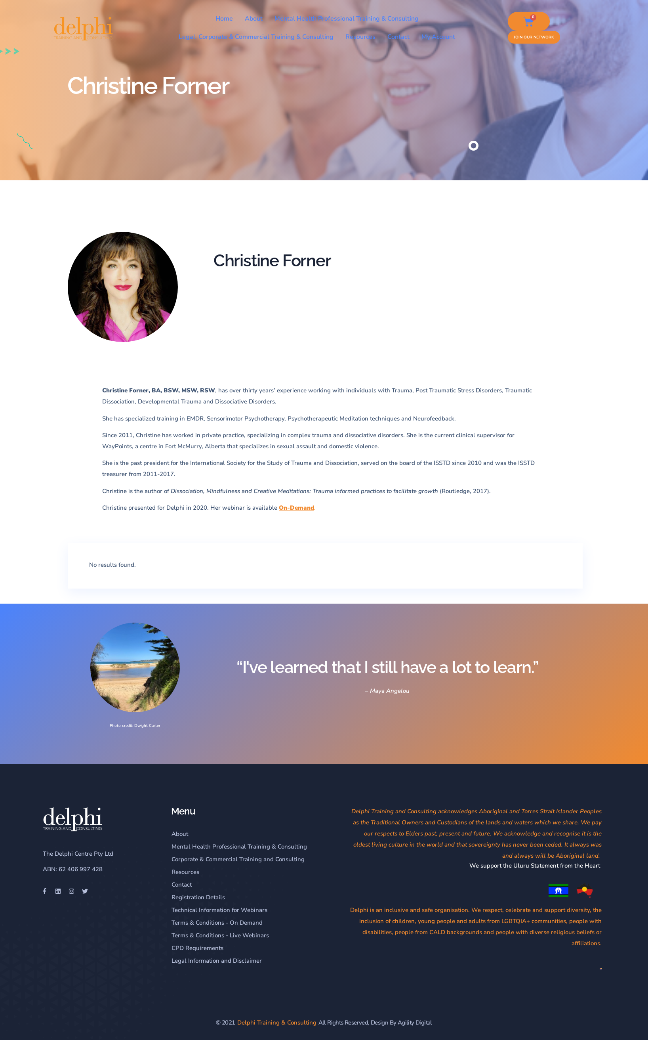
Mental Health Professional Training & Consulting (346, 18)
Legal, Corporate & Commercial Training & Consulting (256, 36)
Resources (360, 36)
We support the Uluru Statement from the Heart (535, 866)
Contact (398, 36)
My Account (438, 36)
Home (224, 18)
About (254, 18)
